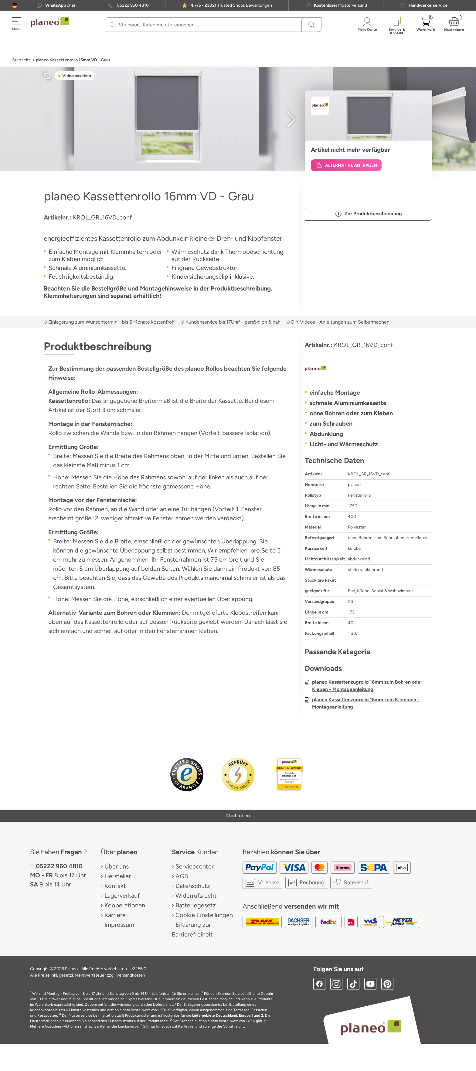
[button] (14, 5)
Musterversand (340, 5)
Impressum (119, 924)
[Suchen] (112, 25)
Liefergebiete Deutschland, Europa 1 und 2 (227, 1015)
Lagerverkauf (122, 895)
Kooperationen (124, 905)
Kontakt (115, 885)
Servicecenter (194, 866)
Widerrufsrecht (196, 895)
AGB (181, 876)
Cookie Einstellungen (204, 915)
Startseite (21, 60)
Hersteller (117, 876)
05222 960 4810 (133, 5)
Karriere (115, 915)
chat (60, 5)
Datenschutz (192, 885)
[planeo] (368, 369)
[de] (14, 5)
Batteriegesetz (195, 905)
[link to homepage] (50, 22)
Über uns (116, 866)
